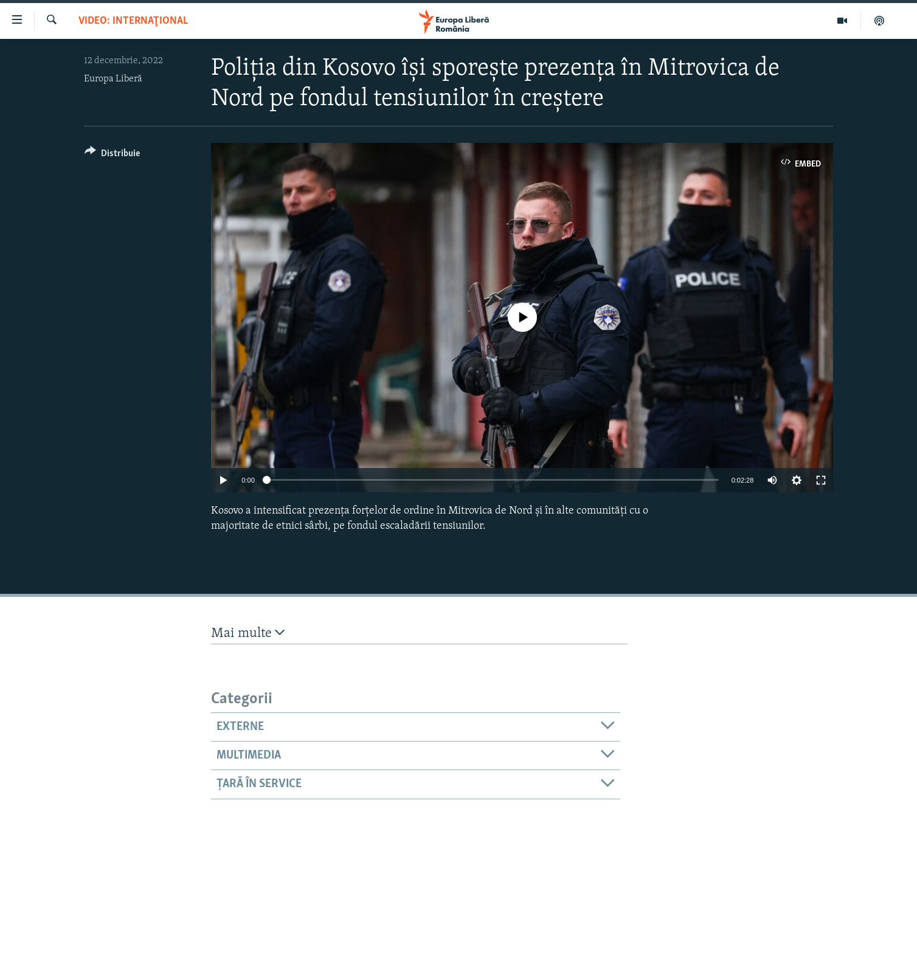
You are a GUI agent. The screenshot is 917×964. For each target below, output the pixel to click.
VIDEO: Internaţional (133, 21)
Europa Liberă (113, 79)
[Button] (112, 155)
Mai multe (248, 633)
